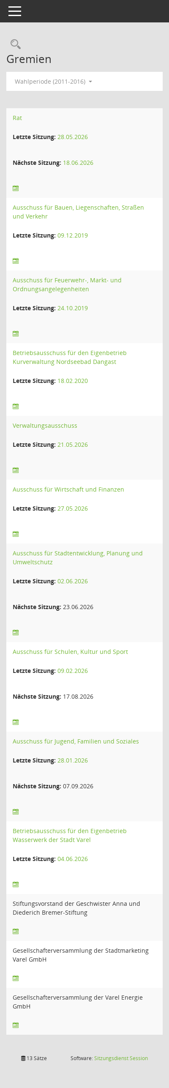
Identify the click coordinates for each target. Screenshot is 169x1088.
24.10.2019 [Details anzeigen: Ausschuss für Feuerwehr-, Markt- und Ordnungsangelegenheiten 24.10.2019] (72, 308)
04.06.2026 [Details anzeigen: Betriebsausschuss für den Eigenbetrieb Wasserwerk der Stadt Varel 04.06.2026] (72, 859)
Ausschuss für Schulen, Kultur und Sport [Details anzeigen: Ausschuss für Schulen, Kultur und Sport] (70, 652)
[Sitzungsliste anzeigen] (16, 188)
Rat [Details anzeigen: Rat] (17, 118)
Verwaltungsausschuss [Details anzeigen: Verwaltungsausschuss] (45, 425)
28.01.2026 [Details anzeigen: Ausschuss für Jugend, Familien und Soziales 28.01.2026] (72, 760)
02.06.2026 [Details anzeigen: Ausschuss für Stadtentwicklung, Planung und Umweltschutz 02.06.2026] (72, 581)
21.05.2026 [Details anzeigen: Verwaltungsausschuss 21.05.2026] (72, 444)
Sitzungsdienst (121, 1058)
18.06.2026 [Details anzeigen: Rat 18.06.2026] (78, 163)
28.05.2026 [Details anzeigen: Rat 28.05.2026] (72, 137)
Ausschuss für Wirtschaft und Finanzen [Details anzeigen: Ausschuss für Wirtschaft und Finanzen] (68, 489)
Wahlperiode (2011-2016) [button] (53, 81)
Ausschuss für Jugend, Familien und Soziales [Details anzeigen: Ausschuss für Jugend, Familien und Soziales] (76, 741)
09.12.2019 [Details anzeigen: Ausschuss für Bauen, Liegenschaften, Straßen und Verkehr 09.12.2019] (72, 235)
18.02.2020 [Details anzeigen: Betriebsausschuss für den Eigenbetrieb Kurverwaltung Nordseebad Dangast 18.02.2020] (72, 381)
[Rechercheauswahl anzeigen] (13, 45)
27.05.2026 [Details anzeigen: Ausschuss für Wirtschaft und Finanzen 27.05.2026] (72, 508)
